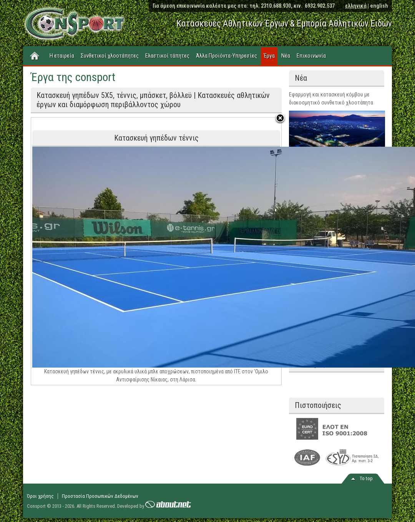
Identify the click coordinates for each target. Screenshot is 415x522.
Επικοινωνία (311, 55)
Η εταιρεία (62, 55)
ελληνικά (356, 6)
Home (35, 56)
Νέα (285, 55)
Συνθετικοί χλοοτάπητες (110, 55)
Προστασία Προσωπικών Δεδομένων (100, 496)
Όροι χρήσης (40, 496)
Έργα (269, 55)
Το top (366, 478)
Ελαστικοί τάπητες (167, 55)
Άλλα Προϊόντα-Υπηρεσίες (226, 55)
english (379, 6)
